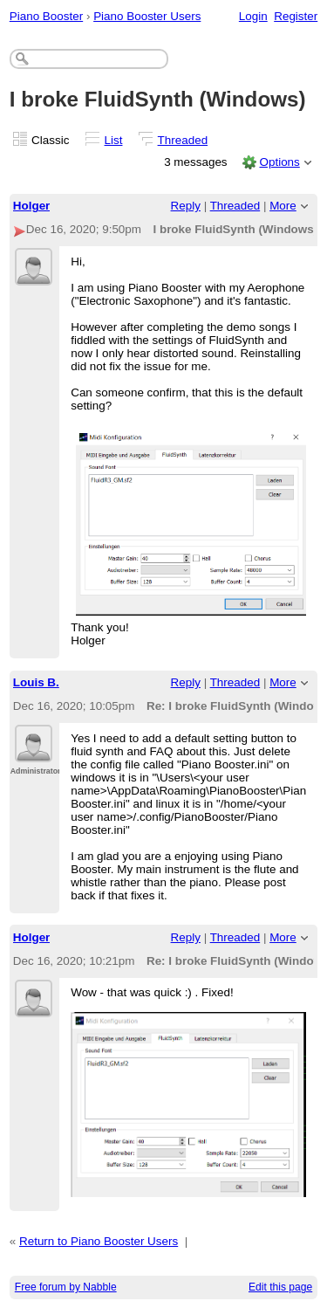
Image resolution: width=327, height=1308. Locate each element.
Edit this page (280, 1287)
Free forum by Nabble (66, 1287)
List (114, 140)
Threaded (183, 140)
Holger (32, 205)
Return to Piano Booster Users (98, 1241)
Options (279, 162)
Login (253, 16)
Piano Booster (46, 16)
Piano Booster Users (147, 16)
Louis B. (36, 682)
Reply (186, 205)
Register (295, 16)
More (282, 205)
